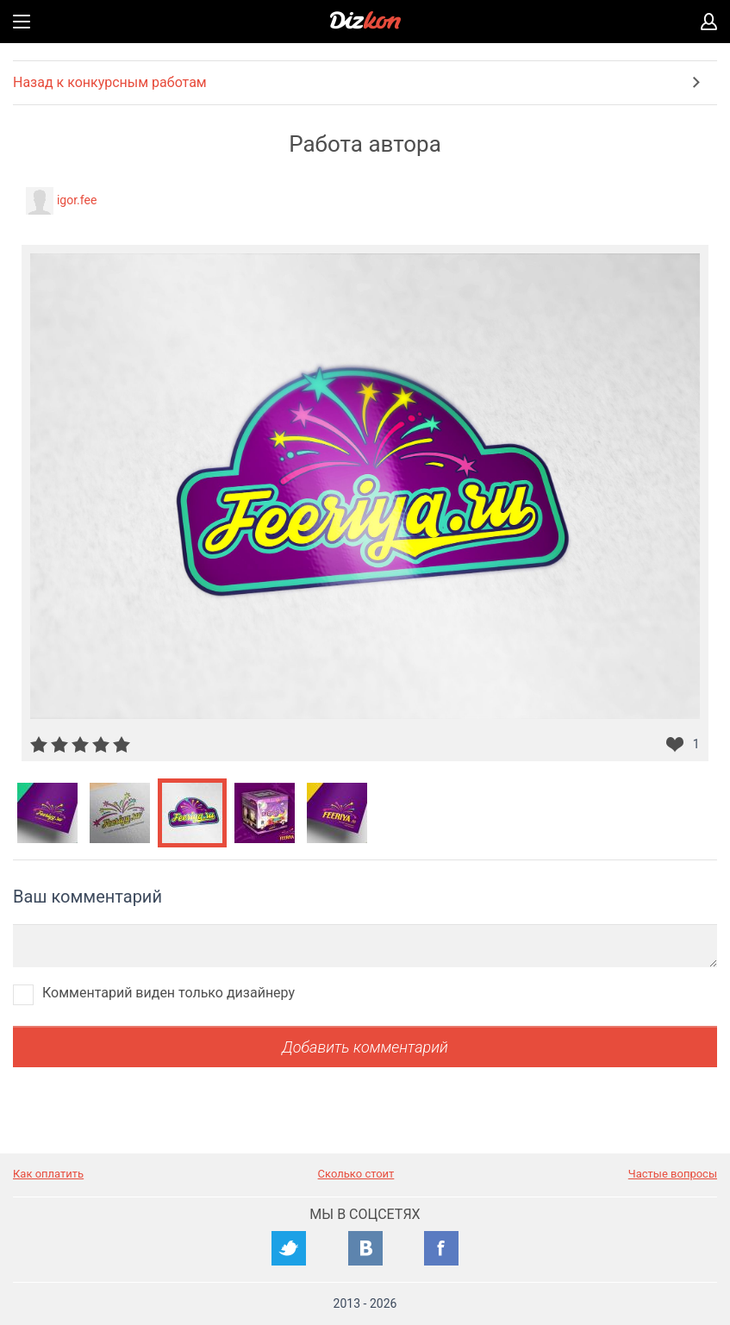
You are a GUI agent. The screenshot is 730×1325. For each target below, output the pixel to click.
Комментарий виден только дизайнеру (168, 992)
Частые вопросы (672, 1173)
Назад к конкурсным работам (110, 82)
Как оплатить (48, 1173)
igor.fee (77, 200)
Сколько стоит (356, 1173)
